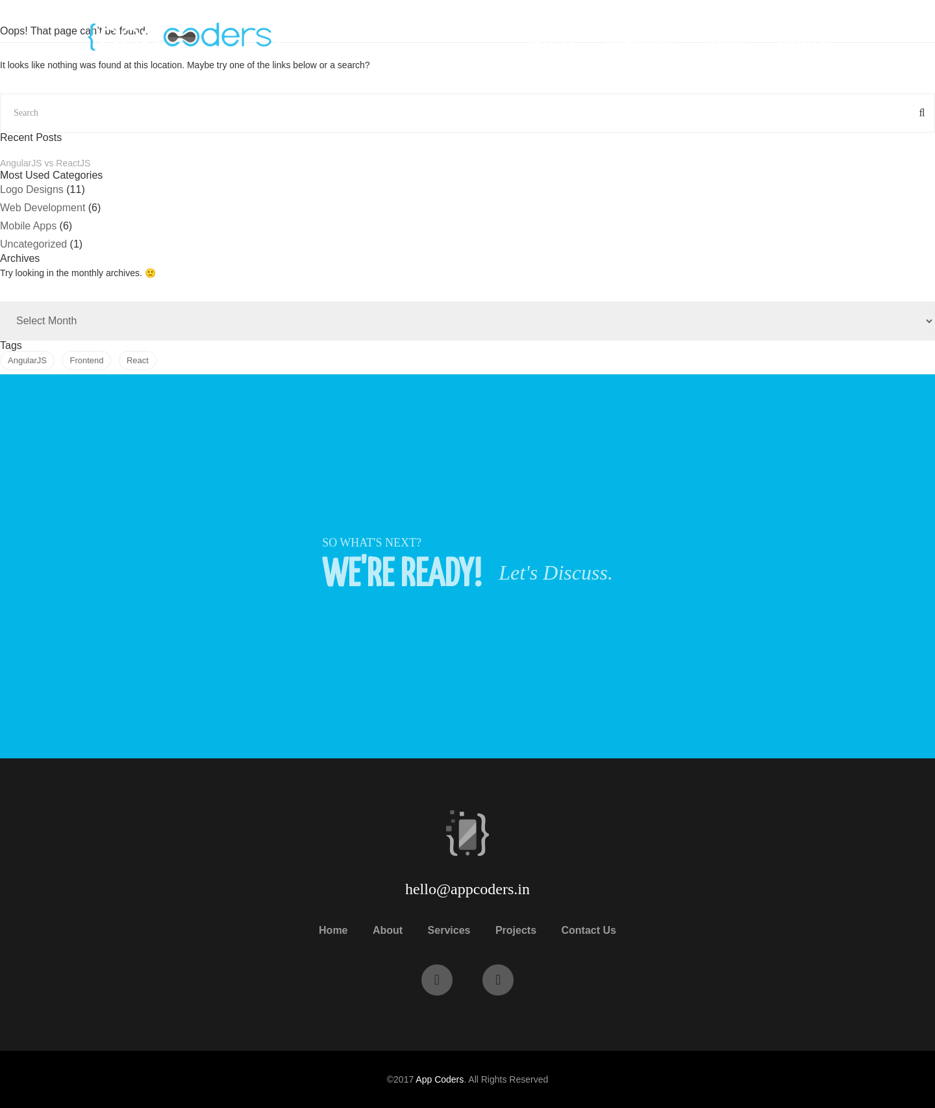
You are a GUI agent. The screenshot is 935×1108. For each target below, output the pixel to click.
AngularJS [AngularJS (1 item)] (27, 360)
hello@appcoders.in (467, 889)
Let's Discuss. (556, 572)
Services (449, 930)
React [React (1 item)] (138, 360)
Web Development (42, 207)
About (388, 930)
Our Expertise (639, 38)
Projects (725, 38)
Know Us (550, 38)
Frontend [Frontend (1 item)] (86, 360)
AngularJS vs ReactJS (45, 163)
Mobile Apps (28, 225)
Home (333, 930)
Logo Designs (32, 189)
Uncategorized (33, 244)
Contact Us (804, 38)
